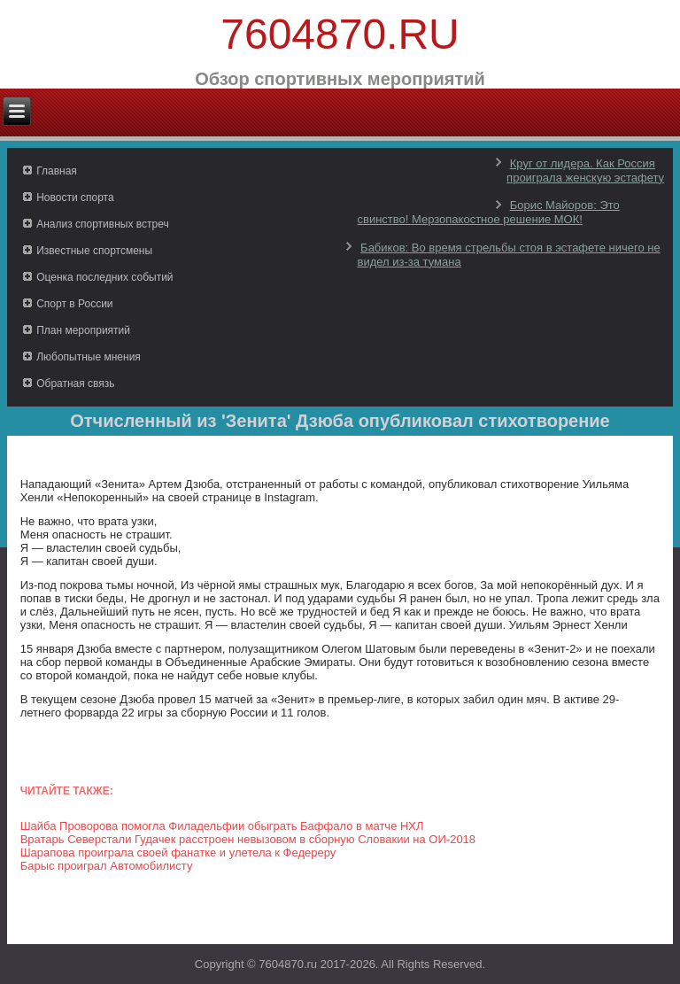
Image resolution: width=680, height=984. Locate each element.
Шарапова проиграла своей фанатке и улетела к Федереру (178, 852)
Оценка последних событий (104, 277)
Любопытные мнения (88, 357)
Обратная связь (75, 383)
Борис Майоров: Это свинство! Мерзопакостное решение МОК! (488, 212)
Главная (56, 171)
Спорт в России (74, 304)
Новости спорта (74, 197)
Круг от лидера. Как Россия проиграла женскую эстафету (585, 170)
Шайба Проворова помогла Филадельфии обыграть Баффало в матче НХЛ (222, 826)
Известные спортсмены (94, 250)
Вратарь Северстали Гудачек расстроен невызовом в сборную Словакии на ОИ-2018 (247, 839)
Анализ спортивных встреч (102, 224)
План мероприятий (83, 330)
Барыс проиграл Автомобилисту (106, 865)
